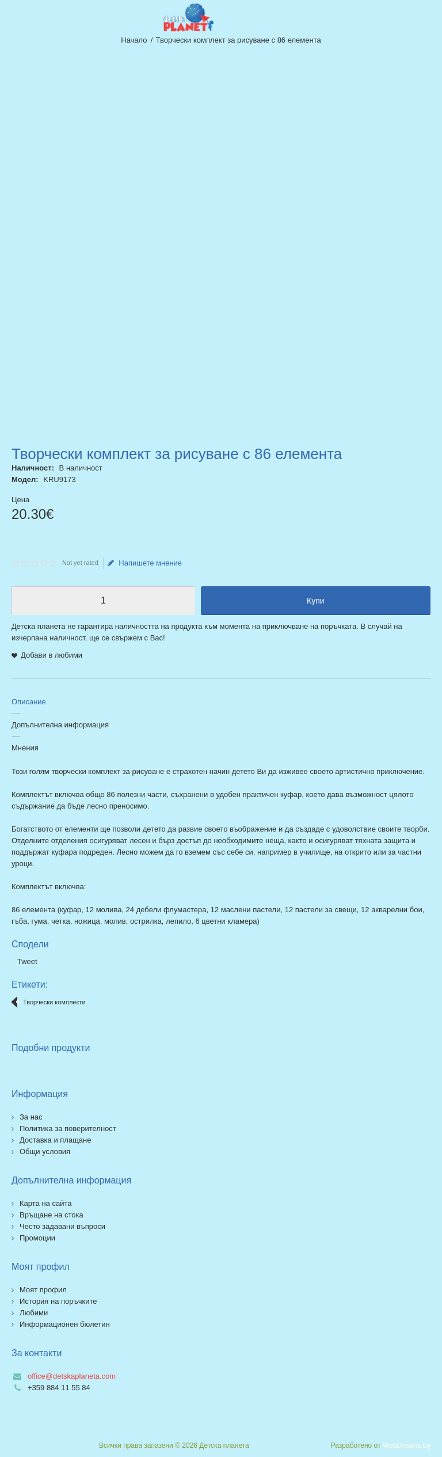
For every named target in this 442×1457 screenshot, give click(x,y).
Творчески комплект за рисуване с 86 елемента (238, 40)
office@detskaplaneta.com (72, 1376)
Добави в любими (51, 655)
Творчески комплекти (54, 1002)
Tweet (27, 961)
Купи (316, 600)
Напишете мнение (145, 563)
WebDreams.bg (406, 1445)
